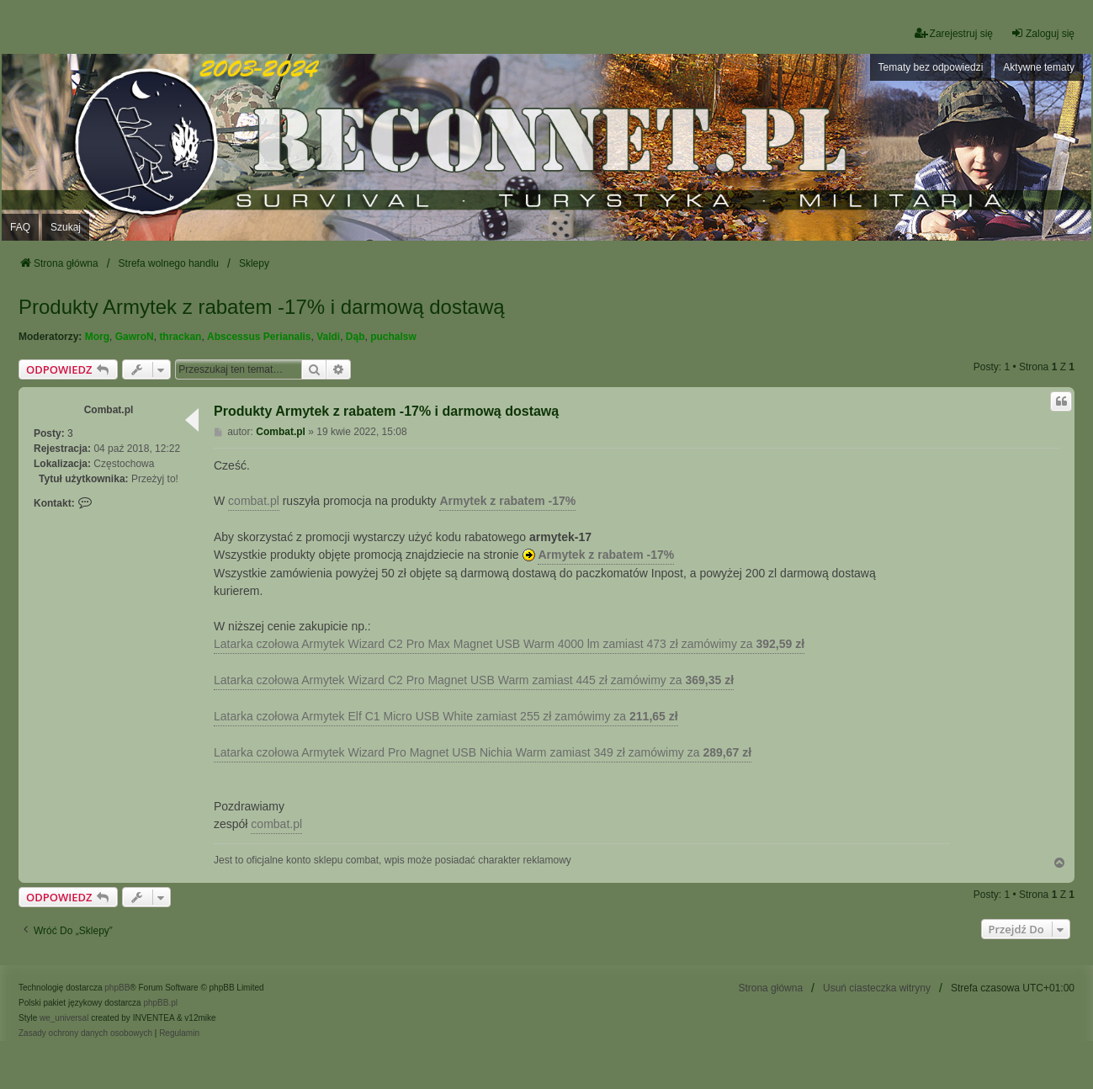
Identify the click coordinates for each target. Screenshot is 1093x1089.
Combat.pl (109, 410)
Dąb (355, 337)
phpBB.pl (160, 1002)
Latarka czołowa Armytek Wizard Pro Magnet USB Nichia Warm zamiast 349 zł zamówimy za (482, 752)
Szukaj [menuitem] (65, 227)
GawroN (134, 337)
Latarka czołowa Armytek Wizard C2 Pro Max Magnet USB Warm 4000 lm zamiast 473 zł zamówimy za (509, 644)
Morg (97, 337)
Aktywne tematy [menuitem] (1038, 67)
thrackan (180, 337)
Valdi (328, 337)
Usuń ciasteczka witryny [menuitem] (877, 988)
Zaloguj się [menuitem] (1042, 33)
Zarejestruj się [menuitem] (954, 33)
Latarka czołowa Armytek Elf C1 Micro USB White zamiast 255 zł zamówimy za (446, 716)
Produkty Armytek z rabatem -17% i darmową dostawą (262, 306)
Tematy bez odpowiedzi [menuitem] (931, 67)
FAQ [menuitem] (20, 227)
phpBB (117, 987)
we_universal (64, 1018)
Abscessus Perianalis (258, 337)
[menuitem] (85, 1033)
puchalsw (393, 337)
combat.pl (253, 500)
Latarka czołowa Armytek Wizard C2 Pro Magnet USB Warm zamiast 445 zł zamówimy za (474, 680)
